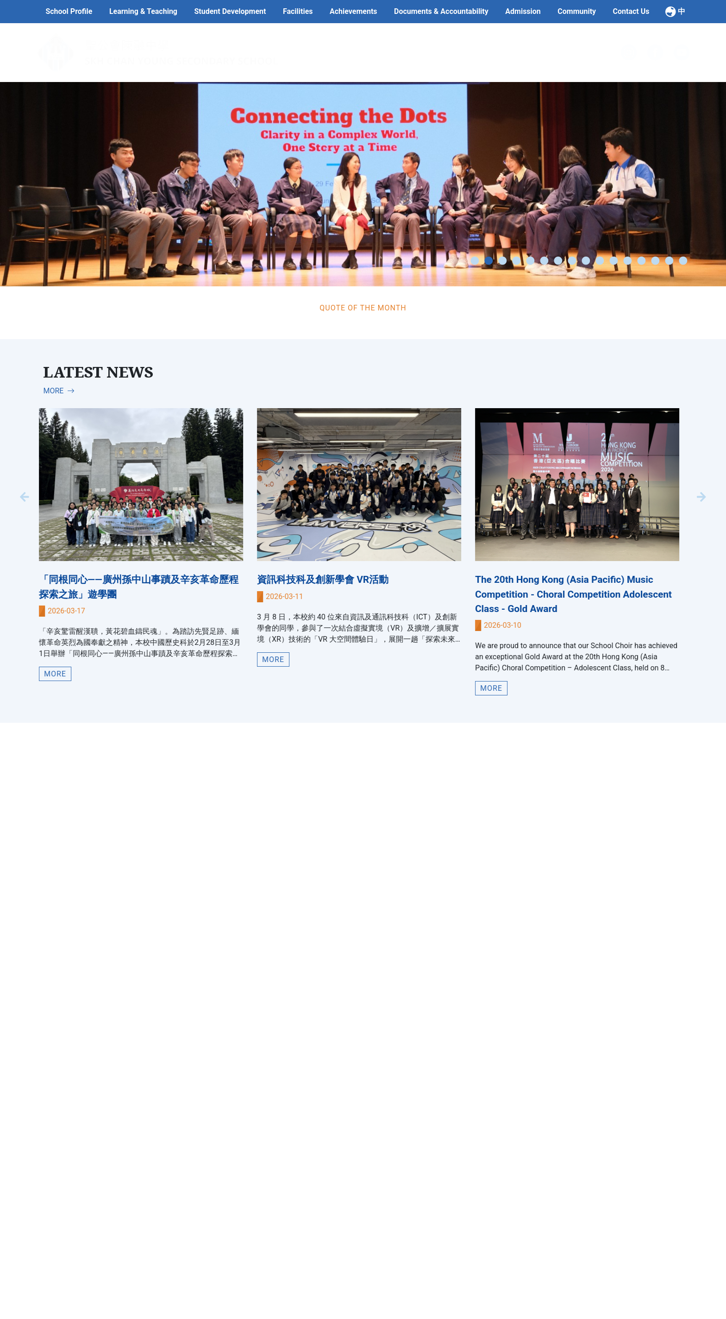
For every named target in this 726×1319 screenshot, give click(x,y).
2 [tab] (488, 261)
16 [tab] (683, 261)
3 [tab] (502, 261)
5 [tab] (530, 261)
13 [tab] (641, 261)
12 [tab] (627, 261)
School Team (313, 1304)
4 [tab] (516, 261)
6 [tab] (544, 261)
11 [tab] (613, 261)
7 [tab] (558, 261)
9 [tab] (585, 261)
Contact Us (631, 11)
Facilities (298, 11)
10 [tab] (599, 261)
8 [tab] (571, 261)
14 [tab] (655, 261)
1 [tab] (474, 261)
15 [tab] (669, 261)
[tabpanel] (363, 184)
